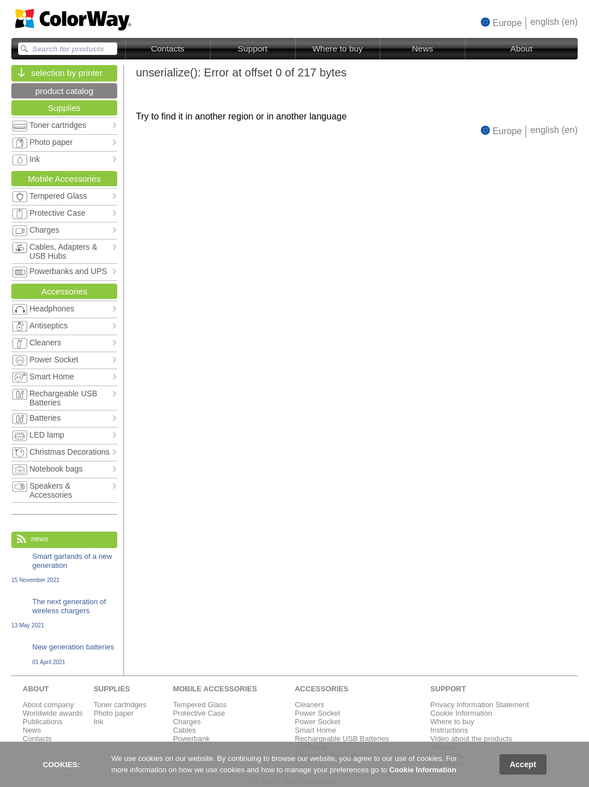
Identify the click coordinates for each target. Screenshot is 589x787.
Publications (42, 721)
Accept (523, 764)
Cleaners (309, 704)
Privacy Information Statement (479, 704)
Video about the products (471, 738)
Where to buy (337, 48)
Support (253, 48)
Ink (98, 721)
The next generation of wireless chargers (64, 612)
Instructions (449, 730)
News (422, 48)
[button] (501, 22)
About (521, 48)
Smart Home (315, 730)
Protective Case (199, 713)
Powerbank (191, 738)
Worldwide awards (53, 713)
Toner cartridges (119, 704)
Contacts (167, 48)
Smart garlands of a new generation (64, 567)
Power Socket (317, 713)
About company (48, 704)
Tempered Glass (200, 704)
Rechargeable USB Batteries (341, 738)
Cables (184, 730)
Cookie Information (461, 713)
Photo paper (113, 713)
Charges (186, 721)
